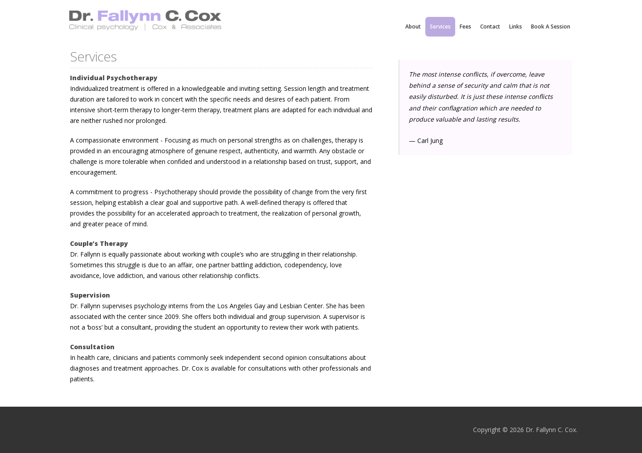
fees (465, 26)
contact (490, 26)
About (413, 26)
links (515, 26)
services (440, 26)
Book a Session (550, 26)
